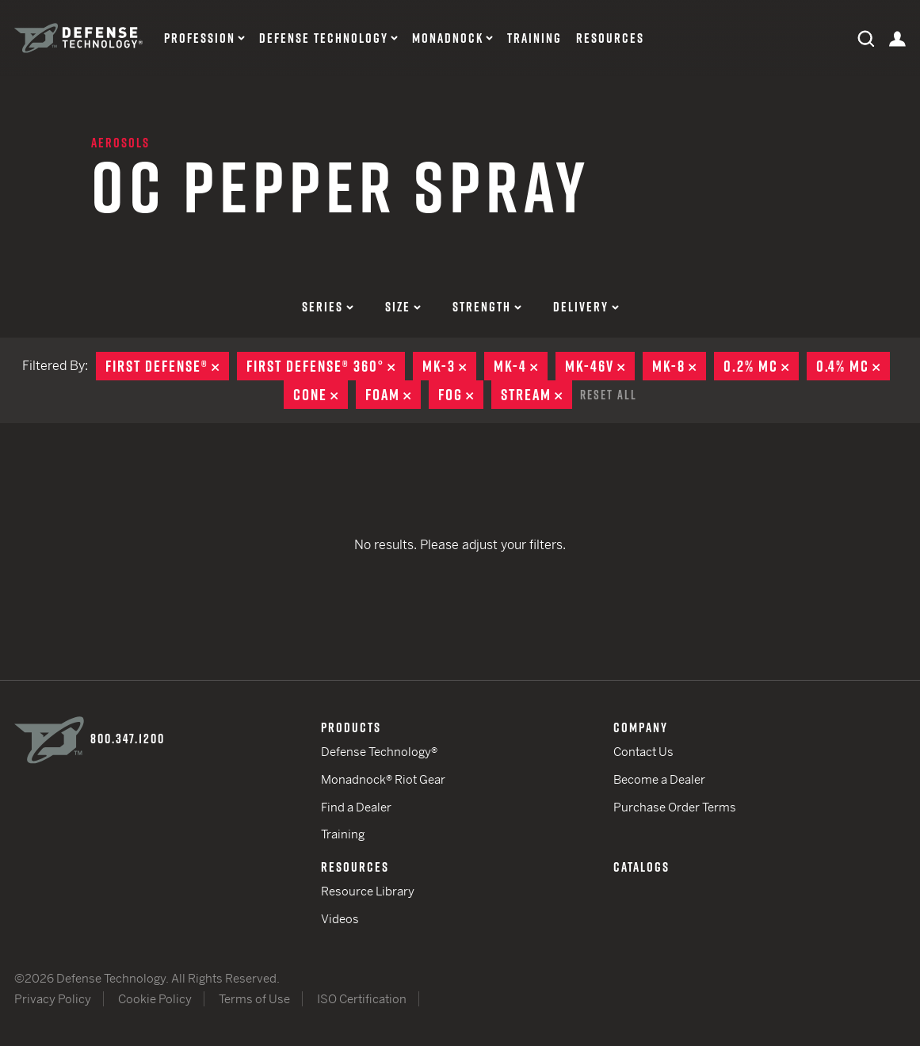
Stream (536, 395)
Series (327, 306)
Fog (460, 395)
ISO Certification (362, 998)
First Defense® (167, 366)
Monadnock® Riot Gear (383, 779)
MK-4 (521, 366)
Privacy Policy (52, 998)
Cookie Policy (155, 998)
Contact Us (643, 751)
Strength (486, 306)
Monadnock (447, 38)
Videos (340, 918)
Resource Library (367, 891)
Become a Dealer (659, 779)
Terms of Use (254, 998)
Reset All (608, 394)
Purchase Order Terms (674, 807)
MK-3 (449, 366)
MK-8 (679, 366)
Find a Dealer (356, 807)
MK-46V (600, 366)
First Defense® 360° (325, 366)
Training (534, 38)
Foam (393, 395)
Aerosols (120, 142)
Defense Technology (323, 38)
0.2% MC (761, 366)
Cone (320, 395)
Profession (199, 38)
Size (403, 306)
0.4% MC (853, 366)
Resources (610, 38)
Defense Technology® (379, 751)
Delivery (586, 306)
